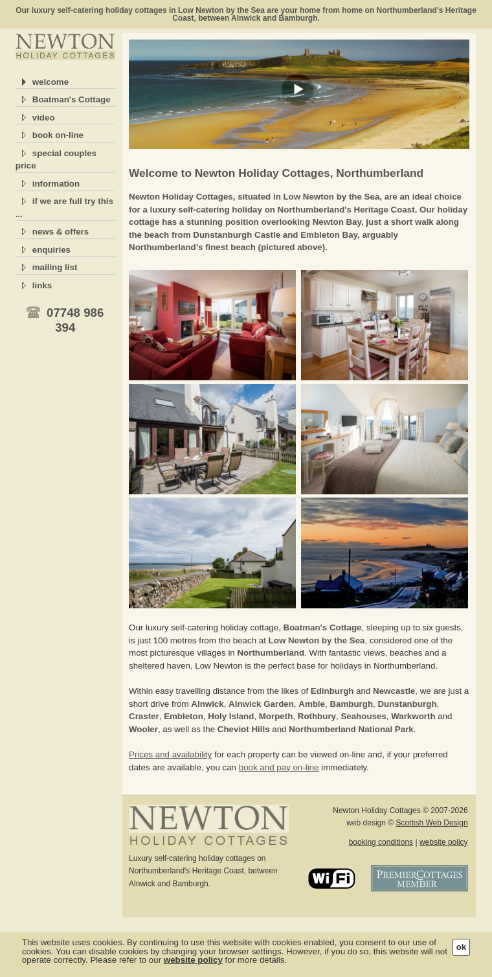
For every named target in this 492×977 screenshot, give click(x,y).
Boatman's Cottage (71, 99)
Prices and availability (170, 754)
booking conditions (381, 842)
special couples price (56, 159)
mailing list (55, 267)
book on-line (58, 135)
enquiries (51, 250)
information (56, 184)
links (42, 285)
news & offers (60, 231)
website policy (443, 842)
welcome (50, 82)
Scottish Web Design (431, 822)
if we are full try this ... (64, 207)
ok (461, 947)
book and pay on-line (279, 767)
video (43, 117)
